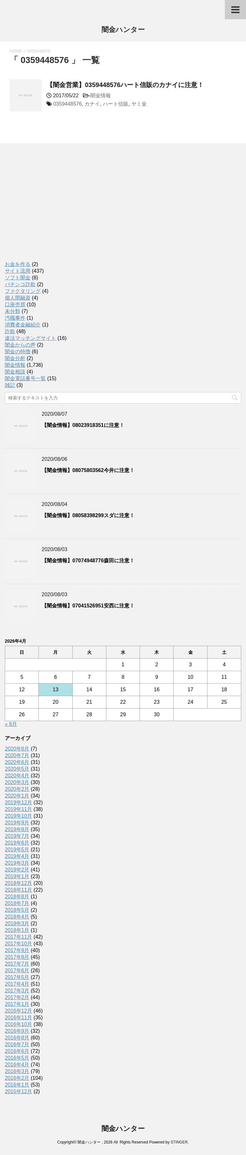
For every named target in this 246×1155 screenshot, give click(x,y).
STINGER (178, 1142)
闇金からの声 (20, 345)
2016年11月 (18, 1017)
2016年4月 (17, 1064)
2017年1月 (17, 1004)
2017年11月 (18, 937)
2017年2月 (17, 997)
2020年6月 (17, 762)
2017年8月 (17, 957)
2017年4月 (17, 984)
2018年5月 (17, 910)
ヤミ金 (139, 104)
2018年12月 (18, 883)
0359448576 (67, 104)
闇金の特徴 (17, 351)
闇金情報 (100, 95)
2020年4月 (17, 775)
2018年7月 (17, 903)
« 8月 (11, 724)
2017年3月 (17, 990)
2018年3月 (17, 923)
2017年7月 (17, 964)
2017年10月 (18, 943)
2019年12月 (18, 802)
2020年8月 (17, 748)
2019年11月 (18, 809)
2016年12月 (18, 1011)
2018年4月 (17, 916)
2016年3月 (17, 1071)
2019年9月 (17, 822)
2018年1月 (17, 930)
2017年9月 (17, 950)
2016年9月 (17, 1031)
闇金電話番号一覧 (25, 378)
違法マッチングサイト (30, 338)
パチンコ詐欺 (20, 284)
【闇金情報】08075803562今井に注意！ (88, 470)
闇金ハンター (123, 30)
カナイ (92, 104)
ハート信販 (115, 104)
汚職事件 (15, 318)
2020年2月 (17, 789)
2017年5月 (17, 977)
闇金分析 (15, 358)
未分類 (12, 311)
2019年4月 (17, 856)
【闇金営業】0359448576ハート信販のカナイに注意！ (125, 84)
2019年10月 (18, 816)
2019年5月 (17, 849)
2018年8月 (17, 896)
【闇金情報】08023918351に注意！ (83, 425)
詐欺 (10, 331)
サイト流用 (17, 271)
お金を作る (17, 264)
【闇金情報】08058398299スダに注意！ (88, 515)
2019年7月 (17, 836)
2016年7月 (17, 1044)
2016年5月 (17, 1058)
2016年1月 (17, 1084)
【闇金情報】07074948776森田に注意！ (88, 560)
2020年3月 (17, 782)
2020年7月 (17, 755)
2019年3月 (17, 863)
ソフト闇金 (17, 277)
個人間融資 (17, 298)
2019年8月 (17, 829)
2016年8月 (17, 1037)
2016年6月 (17, 1051)
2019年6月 (17, 843)
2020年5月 (17, 769)
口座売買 (15, 304)
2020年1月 (17, 795)
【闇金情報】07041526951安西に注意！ (88, 605)
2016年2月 (17, 1078)
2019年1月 (17, 876)
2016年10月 (18, 1024)
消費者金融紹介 (23, 324)
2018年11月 (18, 890)
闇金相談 (15, 371)
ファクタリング (23, 291)
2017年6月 (17, 970)
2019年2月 (17, 869)
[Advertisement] (53, 209)
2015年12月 (18, 1091)
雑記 (10, 385)
